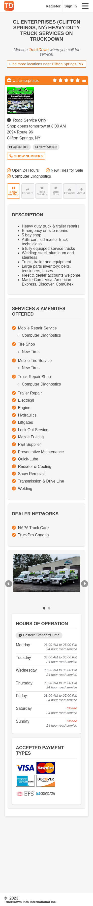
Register (53, 6)
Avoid (81, 191)
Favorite (69, 191)
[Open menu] (84, 80)
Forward (27, 191)
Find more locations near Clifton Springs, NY (46, 64)
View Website (46, 147)
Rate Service (42, 191)
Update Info (18, 147)
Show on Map (13, 191)
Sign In (70, 6)
